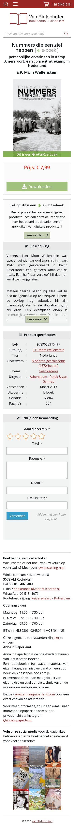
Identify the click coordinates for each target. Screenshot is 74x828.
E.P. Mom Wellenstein (48, 350)
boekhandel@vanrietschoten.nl (37, 589)
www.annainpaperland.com (35, 694)
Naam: (35, 483)
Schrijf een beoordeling (40, 418)
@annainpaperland (17, 720)
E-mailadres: (36, 498)
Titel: (35, 443)
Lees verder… (37, 235)
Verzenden (17, 516)
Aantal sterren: (36, 429)
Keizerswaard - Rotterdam (50, 598)
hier (56, 637)
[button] (57, 4)
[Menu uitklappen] (15, 4)
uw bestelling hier (51, 567)
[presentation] (32, 531)
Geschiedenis (48, 371)
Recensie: (36, 458)
